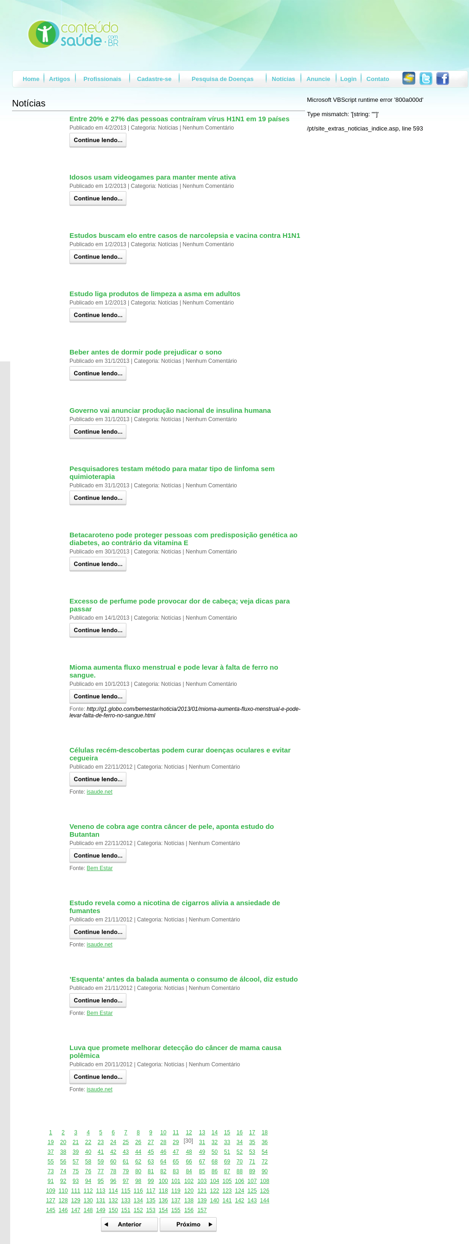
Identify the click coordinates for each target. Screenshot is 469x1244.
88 (240, 1171)
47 (176, 1152)
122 (214, 1191)
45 (151, 1152)
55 (51, 1161)
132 (113, 1200)
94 (88, 1181)
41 (101, 1152)
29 (176, 1142)
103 (201, 1181)
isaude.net (99, 792)
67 (202, 1161)
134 (138, 1200)
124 (239, 1191)
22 (88, 1142)
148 (88, 1210)
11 (176, 1132)
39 (76, 1152)
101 (176, 1181)
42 (113, 1152)
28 (163, 1142)
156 (189, 1210)
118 (163, 1191)
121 (201, 1191)
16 (240, 1132)
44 (138, 1152)
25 (126, 1142)
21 (76, 1142)
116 (138, 1191)
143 (252, 1200)
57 (76, 1161)
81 (151, 1171)
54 (265, 1152)
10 (163, 1132)
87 (227, 1171)
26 (138, 1142)
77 (101, 1171)
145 (50, 1210)
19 (51, 1142)
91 (51, 1181)
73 (51, 1171)
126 (264, 1191)
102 (189, 1181)
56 (63, 1161)
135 (151, 1200)
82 (163, 1171)
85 (202, 1171)
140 (214, 1200)
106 (239, 1181)
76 (88, 1171)
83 (176, 1171)
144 (264, 1200)
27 (151, 1142)
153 (151, 1210)
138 (189, 1200)
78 (113, 1171)
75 (76, 1171)
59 (101, 1161)
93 (76, 1181)
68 (215, 1161)
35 (252, 1142)
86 (215, 1171)
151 (126, 1210)
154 (163, 1210)
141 (226, 1200)
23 (101, 1142)
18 (265, 1132)
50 (215, 1152)
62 (138, 1161)
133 (126, 1200)
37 (51, 1152)
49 (202, 1152)
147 (75, 1210)
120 (189, 1191)
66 (189, 1161)
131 (101, 1200)
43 (126, 1152)
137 (176, 1200)
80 (138, 1171)
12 (189, 1132)
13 (202, 1132)
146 (63, 1210)
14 (215, 1132)
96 (113, 1181)
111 (75, 1191)
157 (201, 1210)
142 (239, 1200)
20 (63, 1142)
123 (226, 1191)
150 (113, 1210)
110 (63, 1191)
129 (75, 1200)
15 (227, 1132)
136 (163, 1200)
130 (88, 1200)
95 (101, 1181)
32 (215, 1142)
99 (151, 1181)
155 (176, 1210)
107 (252, 1181)
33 (227, 1142)
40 (88, 1152)
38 (63, 1152)
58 (88, 1161)
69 (227, 1161)
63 (151, 1161)
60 (113, 1161)
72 (265, 1161)
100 (163, 1181)
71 (252, 1161)
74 (63, 1171)
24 (113, 1142)
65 (176, 1161)
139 (201, 1200)
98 (138, 1181)
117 (151, 1191)
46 (163, 1152)
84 (189, 1171)
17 (252, 1132)
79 (126, 1171)
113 (101, 1191)
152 (138, 1210)
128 (63, 1200)
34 (240, 1142)
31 (202, 1142)
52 (240, 1152)
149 (101, 1210)
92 (63, 1181)
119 (176, 1191)
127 (50, 1200)
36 (265, 1142)
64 (163, 1161)
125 (252, 1191)
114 (113, 1191)
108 (264, 1181)
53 (252, 1152)
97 (126, 1181)
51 (227, 1152)
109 (50, 1191)
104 (214, 1181)
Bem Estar (100, 868)
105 (226, 1181)
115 (126, 1191)
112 (88, 1191)
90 (265, 1171)
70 (240, 1161)
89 (252, 1171)
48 (189, 1152)
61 (126, 1161)
